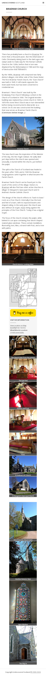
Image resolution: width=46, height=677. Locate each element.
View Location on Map (18, 325)
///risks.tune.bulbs (17, 332)
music (23, 207)
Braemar (35, 54)
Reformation (21, 67)
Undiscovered (13, 3)
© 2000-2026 (36, 672)
